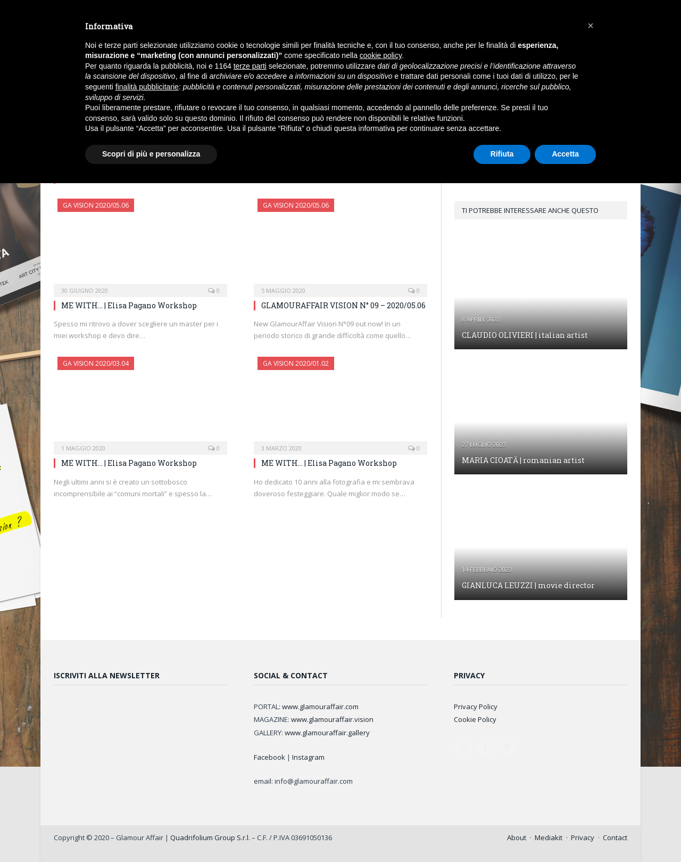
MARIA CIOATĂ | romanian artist (523, 460)
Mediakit (548, 837)
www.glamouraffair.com (320, 706)
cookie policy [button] (381, 55)
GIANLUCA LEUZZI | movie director (528, 585)
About (516, 837)
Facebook (269, 757)
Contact (615, 837)
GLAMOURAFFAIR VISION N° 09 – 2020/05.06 (343, 305)
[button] (590, 25)
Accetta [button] (565, 154)
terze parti (250, 66)
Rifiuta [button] (502, 154)
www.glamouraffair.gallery (327, 732)
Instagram (308, 757)
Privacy (582, 837)
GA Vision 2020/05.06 (96, 205)
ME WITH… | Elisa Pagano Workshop (129, 305)
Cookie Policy (475, 719)
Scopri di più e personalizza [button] (151, 154)
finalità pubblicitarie (147, 87)
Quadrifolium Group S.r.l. (210, 837)
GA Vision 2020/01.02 (296, 363)
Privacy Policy (475, 706)
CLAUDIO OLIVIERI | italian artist (525, 335)
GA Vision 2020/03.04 (96, 363)
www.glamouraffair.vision (332, 719)
